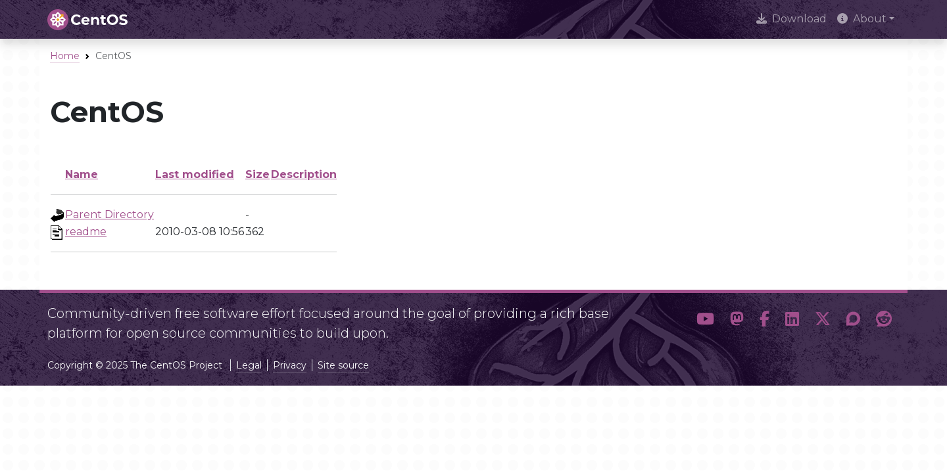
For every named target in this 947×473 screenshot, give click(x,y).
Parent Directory (109, 214)
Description (304, 174)
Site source (343, 365)
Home (65, 56)
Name (81, 174)
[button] (705, 319)
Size (257, 174)
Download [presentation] (791, 18)
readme (86, 231)
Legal (249, 365)
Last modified (194, 174)
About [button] (861, 18)
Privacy (289, 365)
